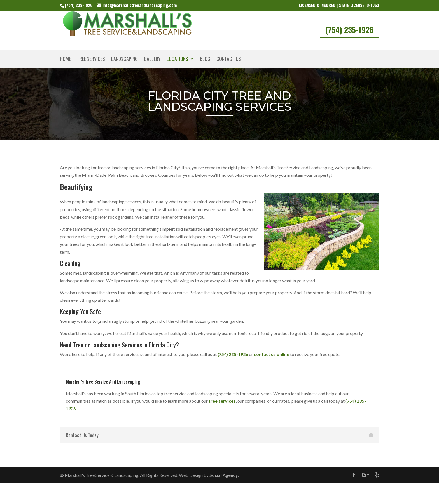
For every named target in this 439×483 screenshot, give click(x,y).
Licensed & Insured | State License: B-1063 (339, 5)
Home (65, 59)
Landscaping (124, 59)
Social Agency (223, 475)
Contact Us (228, 59)
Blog (205, 59)
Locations (177, 59)
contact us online (271, 354)
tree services (222, 401)
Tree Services (91, 59)
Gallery (152, 59)
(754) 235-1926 (78, 5)
